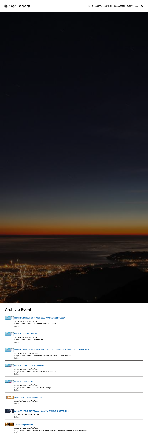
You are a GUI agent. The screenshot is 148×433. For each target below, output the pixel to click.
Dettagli (17, 326)
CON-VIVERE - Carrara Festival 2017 (28, 398)
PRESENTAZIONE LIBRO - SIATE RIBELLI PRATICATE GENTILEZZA (39, 318)
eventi (130, 6)
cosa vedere (119, 6)
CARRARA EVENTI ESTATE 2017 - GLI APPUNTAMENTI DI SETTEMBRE (41, 411)
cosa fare (107, 6)
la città (98, 6)
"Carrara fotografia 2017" (23, 425)
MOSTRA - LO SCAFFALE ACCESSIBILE (29, 366)
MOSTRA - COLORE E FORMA (25, 334)
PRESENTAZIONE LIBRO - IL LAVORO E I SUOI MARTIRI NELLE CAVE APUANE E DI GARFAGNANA (51, 350)
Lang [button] (136, 6)
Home (90, 6)
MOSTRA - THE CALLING (23, 382)
